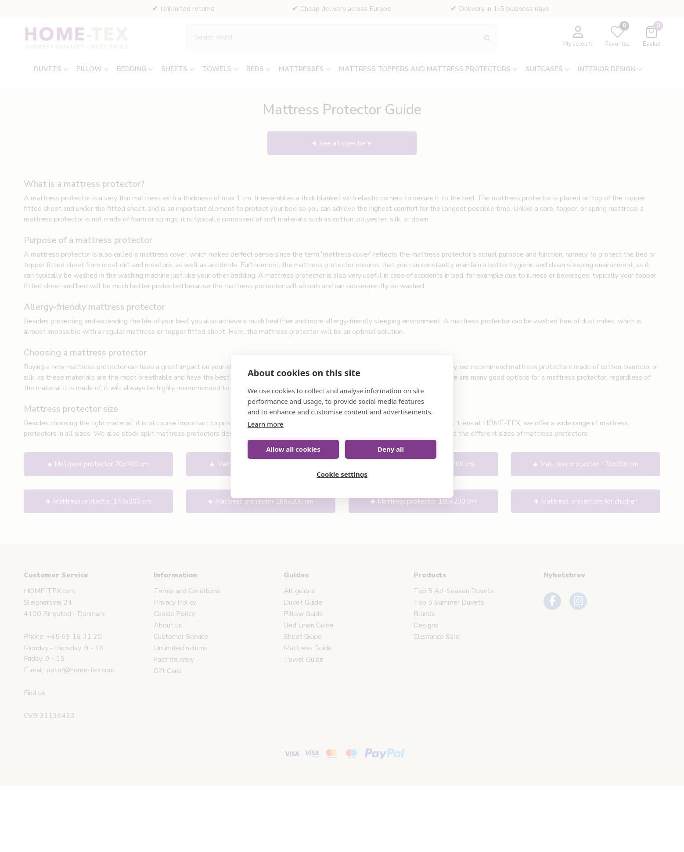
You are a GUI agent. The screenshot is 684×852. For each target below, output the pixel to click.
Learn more (266, 424)
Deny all (391, 449)
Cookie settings (342, 474)
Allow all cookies (293, 449)
